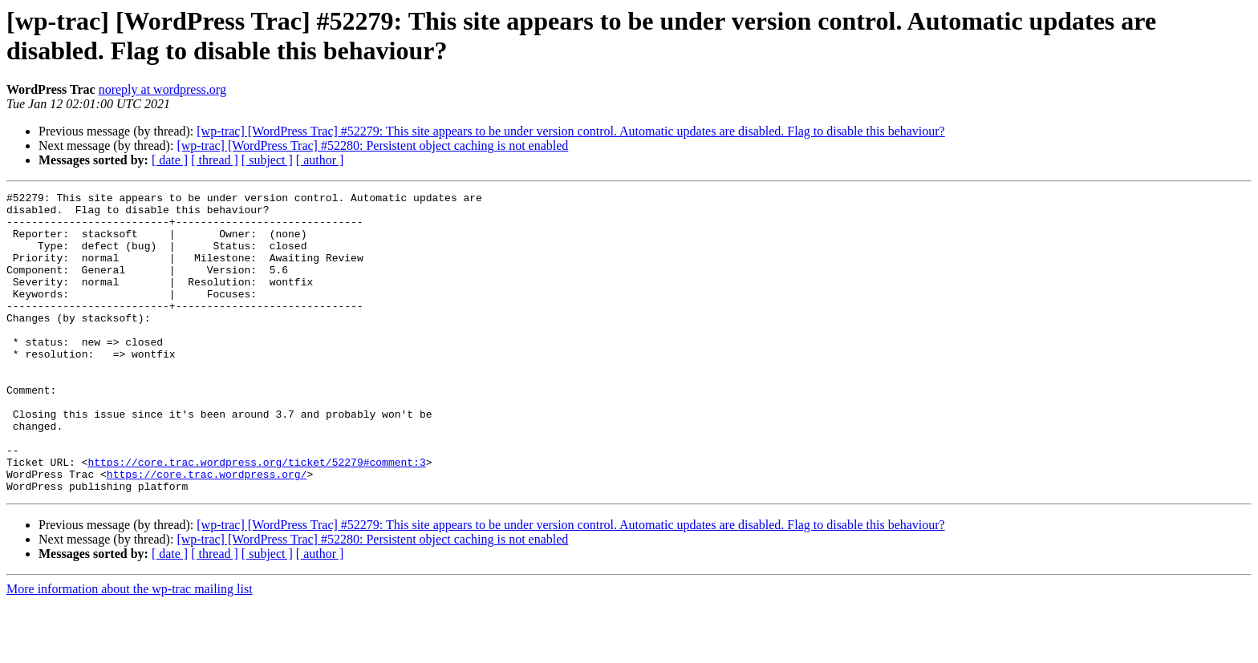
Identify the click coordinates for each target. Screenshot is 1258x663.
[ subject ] (267, 160)
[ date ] (170, 160)
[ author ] (320, 160)
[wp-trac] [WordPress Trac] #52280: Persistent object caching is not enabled (372, 145)
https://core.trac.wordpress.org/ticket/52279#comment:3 (256, 517)
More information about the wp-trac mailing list (129, 649)
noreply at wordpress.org (162, 89)
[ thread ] (214, 160)
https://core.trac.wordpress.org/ (207, 531)
